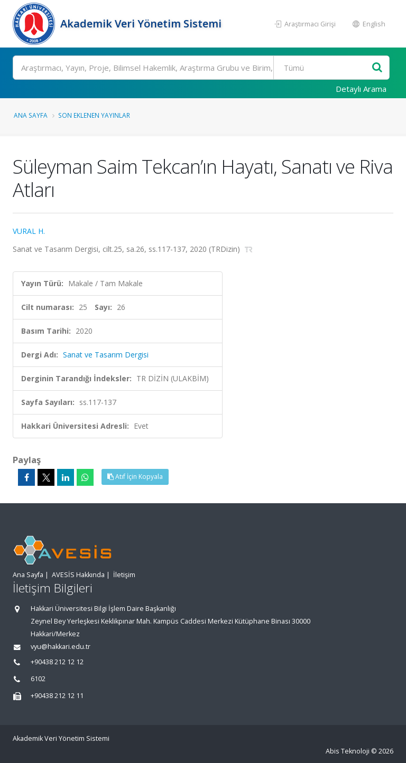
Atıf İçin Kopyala (135, 476)
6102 (38, 678)
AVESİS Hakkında (78, 574)
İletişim (124, 574)
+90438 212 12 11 (57, 695)
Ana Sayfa (31, 115)
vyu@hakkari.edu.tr (60, 646)
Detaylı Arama (361, 88)
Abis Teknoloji (348, 751)
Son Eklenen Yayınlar (94, 115)
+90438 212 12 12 (57, 661)
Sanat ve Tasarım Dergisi (106, 355)
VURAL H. (29, 231)
